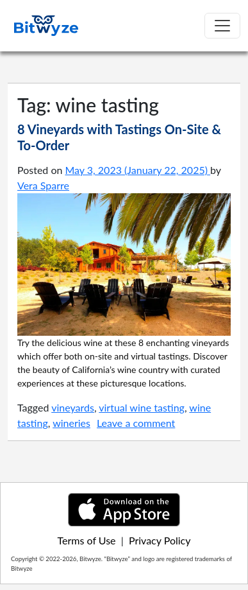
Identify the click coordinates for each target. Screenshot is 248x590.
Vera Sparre (43, 185)
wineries (71, 423)
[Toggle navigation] (222, 26)
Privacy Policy (160, 540)
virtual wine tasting (142, 407)
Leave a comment (136, 423)
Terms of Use (87, 540)
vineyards (72, 407)
